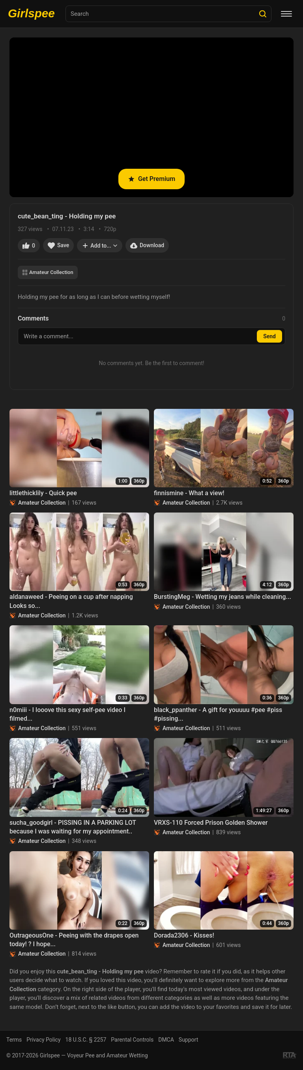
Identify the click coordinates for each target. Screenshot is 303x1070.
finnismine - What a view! (189, 493)
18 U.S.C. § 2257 (86, 1039)
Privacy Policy (43, 1039)
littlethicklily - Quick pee (43, 493)
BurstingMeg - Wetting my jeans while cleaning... (222, 596)
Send (269, 336)
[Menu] (286, 13)
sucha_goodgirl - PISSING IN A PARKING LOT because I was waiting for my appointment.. (72, 827)
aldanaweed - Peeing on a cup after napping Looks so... (71, 601)
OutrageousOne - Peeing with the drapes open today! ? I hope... (74, 940)
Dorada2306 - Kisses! (184, 935)
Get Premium (151, 179)
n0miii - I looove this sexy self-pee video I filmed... (67, 714)
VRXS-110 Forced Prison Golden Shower (210, 822)
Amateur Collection (47, 272)
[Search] (263, 14)
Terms (14, 1039)
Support (188, 1039)
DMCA (166, 1039)
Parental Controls (132, 1039)
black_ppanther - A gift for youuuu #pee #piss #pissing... (218, 714)
